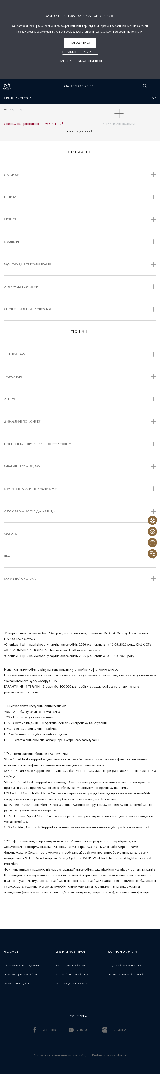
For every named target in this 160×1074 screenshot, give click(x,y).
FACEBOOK (44, 1030)
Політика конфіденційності (109, 1055)
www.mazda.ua (27, 692)
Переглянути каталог (21, 974)
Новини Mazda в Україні (128, 974)
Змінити (13, 110)
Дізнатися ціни (16, 983)
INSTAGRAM (115, 1030)
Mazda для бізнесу (71, 983)
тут (141, 31)
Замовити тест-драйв (22, 965)
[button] (80, 43)
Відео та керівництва (125, 965)
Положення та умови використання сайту (59, 1055)
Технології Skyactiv (72, 974)
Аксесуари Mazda (70, 965)
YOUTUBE (79, 1030)
